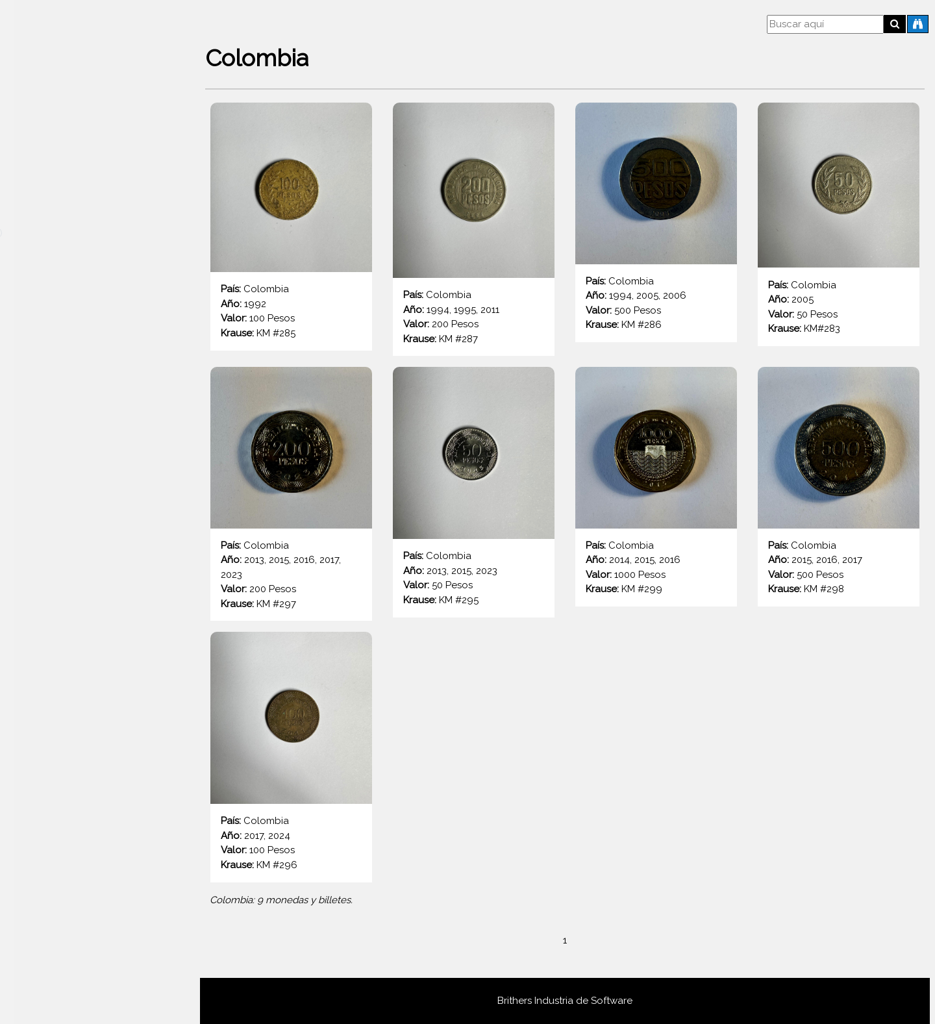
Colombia (44, 942)
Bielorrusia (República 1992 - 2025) (64, 672)
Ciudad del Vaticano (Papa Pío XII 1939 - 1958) (68, 910)
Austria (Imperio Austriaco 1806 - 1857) (80, 488)
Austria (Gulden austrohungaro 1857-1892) (89, 369)
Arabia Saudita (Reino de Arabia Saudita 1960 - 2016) (97, 226)
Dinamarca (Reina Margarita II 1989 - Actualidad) (95, 999)
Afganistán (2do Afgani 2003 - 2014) (65, 186)
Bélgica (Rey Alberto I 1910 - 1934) (69, 553)
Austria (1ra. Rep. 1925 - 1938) (59, 449)
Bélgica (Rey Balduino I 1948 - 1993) (74, 593)
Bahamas (43, 521)
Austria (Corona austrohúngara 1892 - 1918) (92, 330)
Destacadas (49, 129)
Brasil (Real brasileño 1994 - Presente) (83, 751)
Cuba (34, 967)
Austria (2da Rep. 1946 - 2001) (61, 290)
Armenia (40, 258)
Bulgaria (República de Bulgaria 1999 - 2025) (93, 791)
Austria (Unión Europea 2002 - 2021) (75, 409)
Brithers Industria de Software (564, 1000)
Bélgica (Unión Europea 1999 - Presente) (85, 632)
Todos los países (60, 154)
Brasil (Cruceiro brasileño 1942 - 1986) (83, 712)
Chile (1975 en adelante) (52, 870)
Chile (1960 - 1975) (39, 831)
